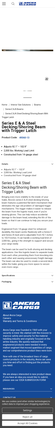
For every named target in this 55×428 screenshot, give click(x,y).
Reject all (27, 416)
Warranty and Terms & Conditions (20, 321)
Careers (7, 318)
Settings (27, 410)
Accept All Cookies (28, 423)
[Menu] (4, 3)
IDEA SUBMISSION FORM (32, 380)
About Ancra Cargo (12, 315)
